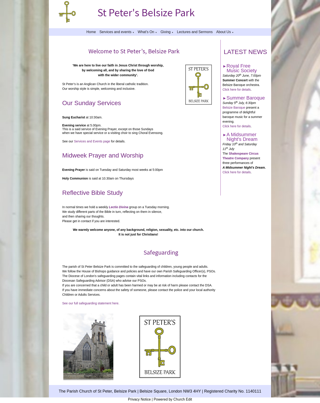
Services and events (115, 32)
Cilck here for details (236, 126)
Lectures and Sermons (195, 32)
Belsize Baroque (233, 107)
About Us (223, 32)
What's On (146, 32)
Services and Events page (92, 141)
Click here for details (236, 89)
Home (91, 32)
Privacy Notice (139, 399)
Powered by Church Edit (173, 399)
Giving (165, 32)
